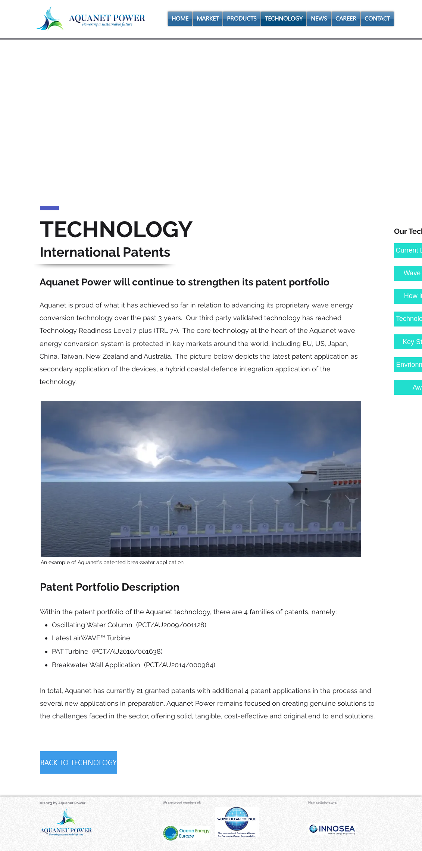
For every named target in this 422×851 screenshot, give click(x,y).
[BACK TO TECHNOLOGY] (78, 762)
